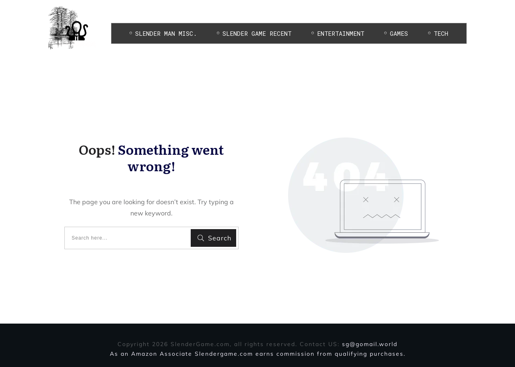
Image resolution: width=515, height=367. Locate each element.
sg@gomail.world (370, 344)
